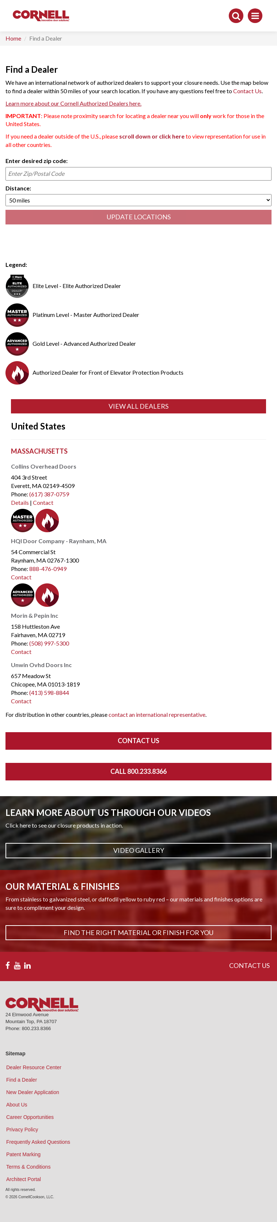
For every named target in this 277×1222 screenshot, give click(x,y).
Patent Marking (23, 1154)
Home (13, 38)
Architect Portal (23, 1179)
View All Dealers (138, 406)
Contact (43, 502)
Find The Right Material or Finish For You (138, 932)
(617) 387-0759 (49, 494)
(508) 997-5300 (49, 643)
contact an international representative (157, 714)
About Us (16, 1105)
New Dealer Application (32, 1092)
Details (20, 502)
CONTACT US (249, 965)
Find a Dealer (21, 1080)
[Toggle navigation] (255, 15)
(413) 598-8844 (49, 692)
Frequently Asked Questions (38, 1142)
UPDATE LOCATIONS (139, 217)
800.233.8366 (36, 1028)
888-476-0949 (48, 568)
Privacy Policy (22, 1129)
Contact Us (247, 90)
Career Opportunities (30, 1117)
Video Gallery (138, 850)
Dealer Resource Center (33, 1067)
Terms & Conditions (28, 1167)
